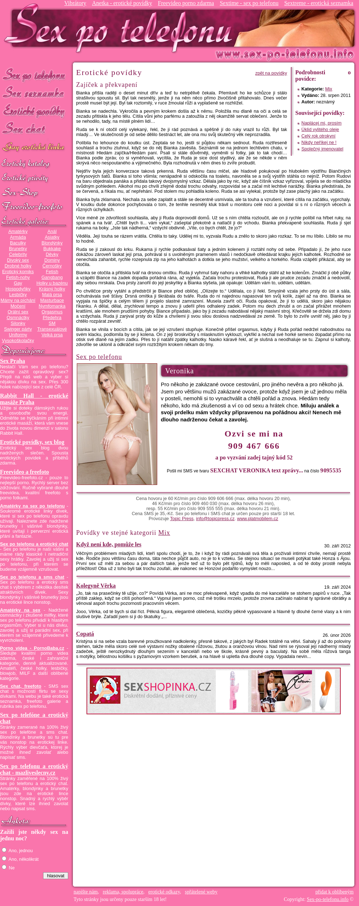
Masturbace (52, 300)
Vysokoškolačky (18, 340)
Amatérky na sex (20, 610)
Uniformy (18, 334)
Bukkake (52, 248)
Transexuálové (52, 329)
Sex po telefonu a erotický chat (34, 544)
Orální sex (18, 311)
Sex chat (34, 129)
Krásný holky (52, 288)
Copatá (85, 634)
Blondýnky (52, 243)
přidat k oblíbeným (334, 892)
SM (52, 323)
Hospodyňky (18, 288)
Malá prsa (52, 294)
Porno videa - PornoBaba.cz (32, 648)
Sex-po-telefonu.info (328, 899)
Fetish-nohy (18, 277)
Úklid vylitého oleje (320, 129)
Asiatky (52, 237)
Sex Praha (12, 361)
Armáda (18, 237)
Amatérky (17, 231)
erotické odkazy (164, 892)
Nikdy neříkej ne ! (319, 142)
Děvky (52, 254)
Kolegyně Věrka (96, 586)
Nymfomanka (52, 306)
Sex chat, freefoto (20, 686)
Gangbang (51, 277)
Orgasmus (52, 311)
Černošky (51, 265)
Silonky (18, 323)
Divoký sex (18, 260)
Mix (328, 89)
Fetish (52, 271)
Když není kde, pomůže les (108, 544)
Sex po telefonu (34, 74)
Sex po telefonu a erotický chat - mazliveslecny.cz (34, 769)
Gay (18, 283)
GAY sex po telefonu (34, 148)
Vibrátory (75, 3)
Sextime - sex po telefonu (249, 3)
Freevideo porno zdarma (186, 3)
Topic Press (182, 518)
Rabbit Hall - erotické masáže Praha (34, 399)
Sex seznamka (34, 93)
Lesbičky (18, 294)
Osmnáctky (17, 317)
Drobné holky (18, 265)
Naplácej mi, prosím (322, 123)
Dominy (52, 260)
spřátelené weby (201, 892)
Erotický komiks (18, 271)
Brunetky (18, 248)
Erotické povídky (34, 111)
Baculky (18, 243)
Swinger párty (18, 329)
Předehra (52, 317)
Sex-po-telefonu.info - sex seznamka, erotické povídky (120, 28)
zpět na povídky (271, 73)
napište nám (86, 892)
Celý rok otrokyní (319, 136)
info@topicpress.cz (215, 518)
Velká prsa (51, 334)
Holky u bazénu (51, 283)
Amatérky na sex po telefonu (32, 506)
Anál (51, 231)
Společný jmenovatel (323, 148)
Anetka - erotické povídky (122, 3)
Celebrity (18, 254)
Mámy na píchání (17, 300)
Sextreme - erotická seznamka (318, 3)
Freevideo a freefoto (24, 472)
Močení (17, 306)
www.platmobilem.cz (257, 518)
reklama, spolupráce (123, 892)
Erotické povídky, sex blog (32, 442)
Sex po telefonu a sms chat (32, 577)
